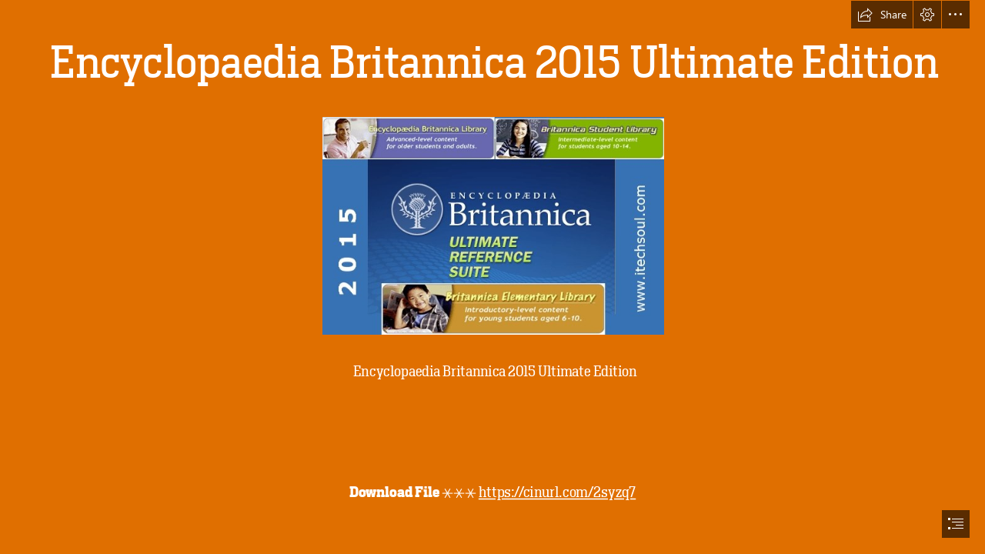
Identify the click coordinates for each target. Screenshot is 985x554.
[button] (882, 14)
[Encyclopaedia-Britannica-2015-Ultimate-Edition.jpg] (492, 225)
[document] (492, 277)
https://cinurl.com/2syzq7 (557, 493)
